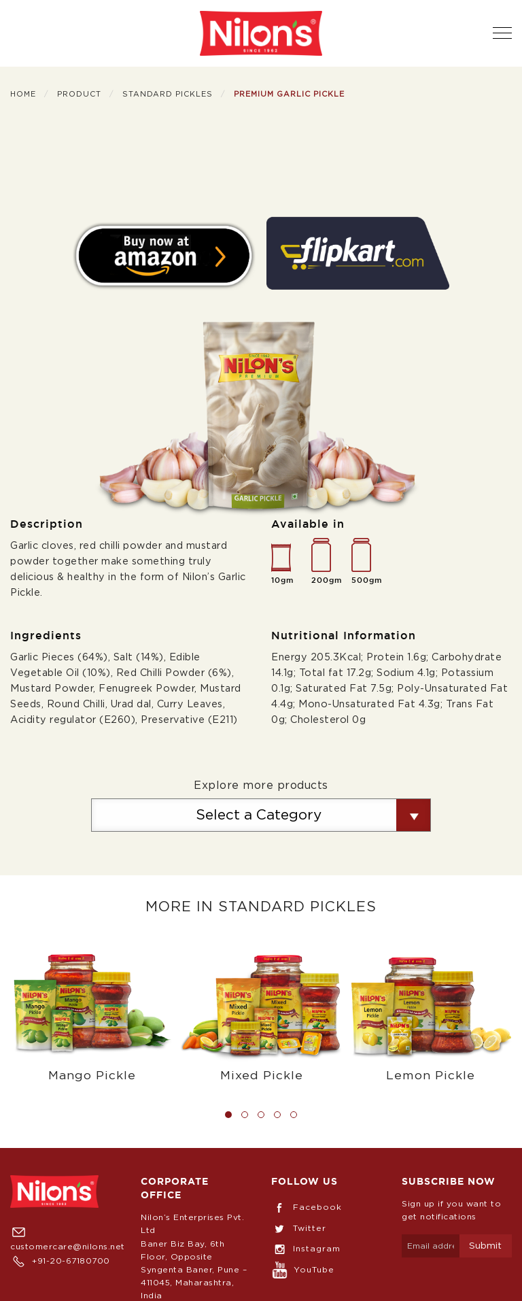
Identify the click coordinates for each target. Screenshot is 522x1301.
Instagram (306, 1249)
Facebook (306, 1207)
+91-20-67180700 (60, 1261)
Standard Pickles (167, 94)
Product (79, 94)
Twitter (298, 1228)
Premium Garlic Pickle (289, 94)
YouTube (302, 1270)
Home (23, 94)
